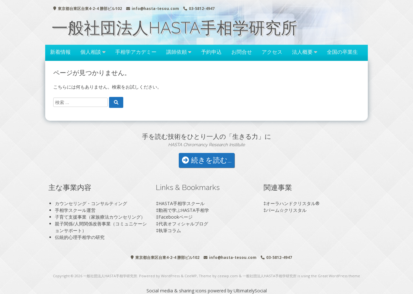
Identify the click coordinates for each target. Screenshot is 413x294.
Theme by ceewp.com (218, 275)
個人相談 (90, 51)
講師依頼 (176, 51)
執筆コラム (169, 230)
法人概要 (302, 51)
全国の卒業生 (342, 51)
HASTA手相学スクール (181, 203)
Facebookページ (175, 217)
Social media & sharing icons (177, 291)
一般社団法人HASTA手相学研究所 (174, 27)
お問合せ (241, 51)
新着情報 (60, 51)
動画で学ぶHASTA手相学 (183, 210)
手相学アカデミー (135, 51)
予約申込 (211, 51)
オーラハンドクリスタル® (292, 203)
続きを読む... (206, 160)
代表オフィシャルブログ (183, 224)
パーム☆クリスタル (286, 210)
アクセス (272, 51)
